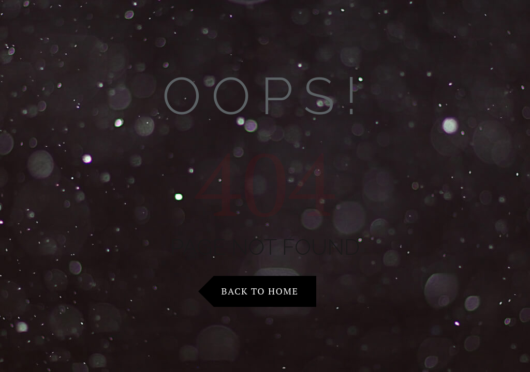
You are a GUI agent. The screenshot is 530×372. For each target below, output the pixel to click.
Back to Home (260, 291)
